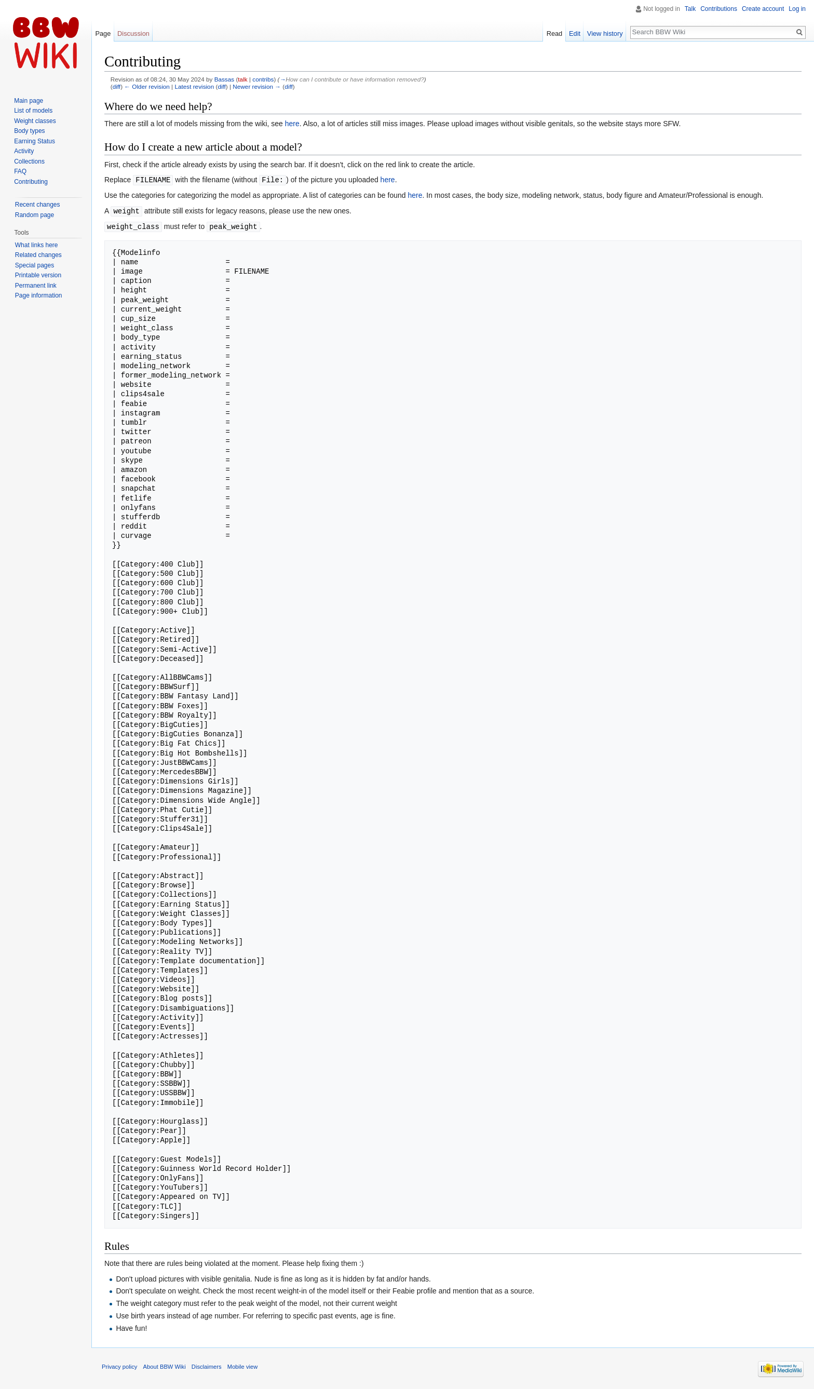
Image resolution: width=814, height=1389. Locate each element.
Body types (29, 130)
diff (116, 86)
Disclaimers (207, 1365)
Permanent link (36, 285)
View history (605, 33)
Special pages (34, 265)
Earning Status (34, 141)
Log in (797, 8)
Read (555, 33)
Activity (24, 151)
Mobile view (242, 1365)
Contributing (31, 181)
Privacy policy (119, 1365)
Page (103, 33)
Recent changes (37, 204)
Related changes (38, 255)
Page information (38, 295)
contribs (263, 79)
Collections (29, 161)
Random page (34, 215)
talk (242, 79)
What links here (36, 245)
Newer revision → (257, 86)
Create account (763, 8)
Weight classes (35, 121)
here (292, 123)
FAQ (20, 171)
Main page (28, 100)
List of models (33, 110)
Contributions (718, 8)
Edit (574, 33)
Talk (690, 8)
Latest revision (194, 86)
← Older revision (147, 86)
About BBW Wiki (164, 1365)
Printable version (38, 275)
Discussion (133, 33)
